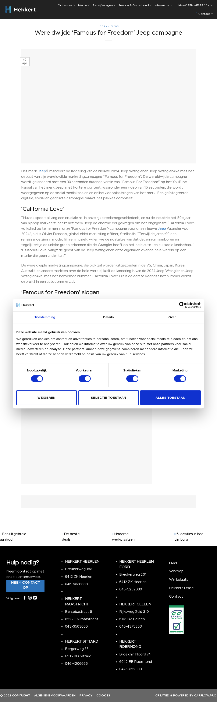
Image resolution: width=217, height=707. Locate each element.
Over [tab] (172, 317)
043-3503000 (76, 626)
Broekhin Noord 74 (135, 654)
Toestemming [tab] (45, 317)
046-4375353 (130, 626)
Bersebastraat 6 (78, 611)
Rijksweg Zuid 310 (134, 611)
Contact (204, 14)
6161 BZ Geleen (132, 619)
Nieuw (84, 5)
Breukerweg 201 (132, 574)
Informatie (163, 5)
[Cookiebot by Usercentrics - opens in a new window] (182, 305)
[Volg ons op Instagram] (30, 598)
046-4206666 (76, 663)
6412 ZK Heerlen (78, 576)
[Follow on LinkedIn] (35, 598)
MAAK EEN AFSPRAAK (195, 5)
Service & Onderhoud (135, 5)
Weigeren (47, 397)
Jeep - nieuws (108, 26)
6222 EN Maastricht (81, 619)
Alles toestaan (170, 397)
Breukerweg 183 (78, 569)
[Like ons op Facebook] (24, 598)
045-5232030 (130, 589)
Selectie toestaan (108, 397)
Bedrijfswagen (104, 5)
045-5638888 (76, 584)
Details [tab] (108, 317)
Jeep (42, 171)
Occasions (66, 5)
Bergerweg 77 (76, 649)
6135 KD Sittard (78, 656)
